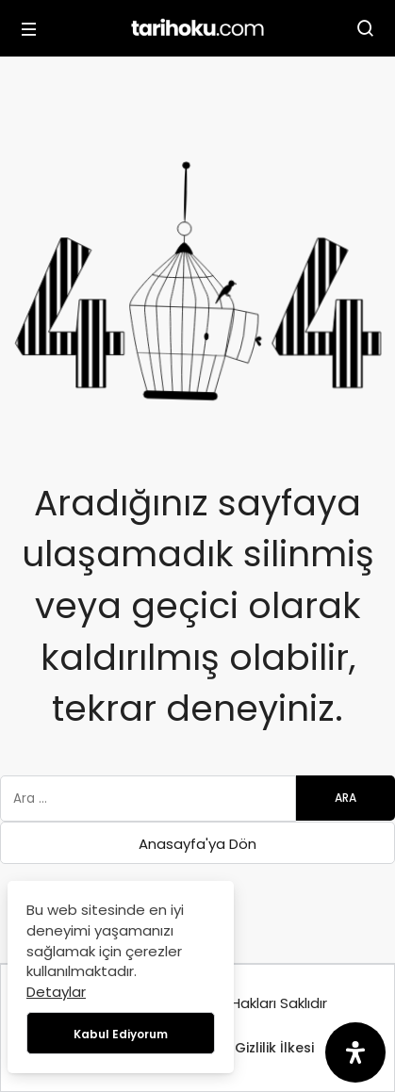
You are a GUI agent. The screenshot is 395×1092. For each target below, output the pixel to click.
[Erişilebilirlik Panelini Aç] (355, 1052)
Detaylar (56, 992)
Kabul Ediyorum (121, 1034)
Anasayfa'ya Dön (197, 844)
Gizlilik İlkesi (274, 1047)
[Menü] (29, 28)
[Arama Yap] (366, 28)
